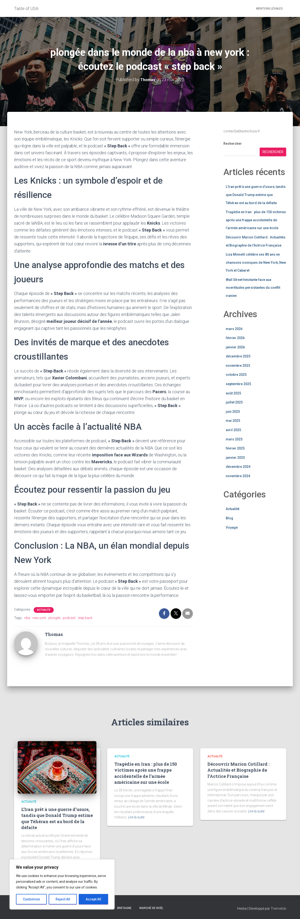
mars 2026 (234, 328)
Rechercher (232, 143)
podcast (69, 618)
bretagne (124, 907)
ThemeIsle (278, 908)
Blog (229, 518)
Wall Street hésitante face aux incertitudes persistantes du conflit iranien (253, 287)
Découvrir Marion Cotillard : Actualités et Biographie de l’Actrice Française (238, 770)
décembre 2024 (238, 467)
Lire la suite (136, 817)
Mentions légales (269, 8)
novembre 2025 (238, 365)
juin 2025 (233, 411)
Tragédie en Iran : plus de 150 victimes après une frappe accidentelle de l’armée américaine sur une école (256, 220)
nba (27, 618)
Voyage (232, 527)
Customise (31, 899)
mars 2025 (234, 439)
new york (39, 618)
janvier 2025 (235, 457)
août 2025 (233, 393)
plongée (54, 618)
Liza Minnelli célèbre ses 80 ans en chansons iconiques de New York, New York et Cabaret (256, 262)
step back (85, 618)
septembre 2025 (238, 384)
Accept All (93, 899)
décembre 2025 (238, 356)
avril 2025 (233, 430)
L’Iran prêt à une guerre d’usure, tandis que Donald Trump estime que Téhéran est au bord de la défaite (256, 194)
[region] (62, 884)
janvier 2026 (235, 347)
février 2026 (235, 338)
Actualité (43, 609)
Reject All (63, 899)
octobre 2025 (236, 375)
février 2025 (235, 448)
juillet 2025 (234, 402)
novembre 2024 (238, 476)
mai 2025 (233, 421)
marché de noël (151, 907)
